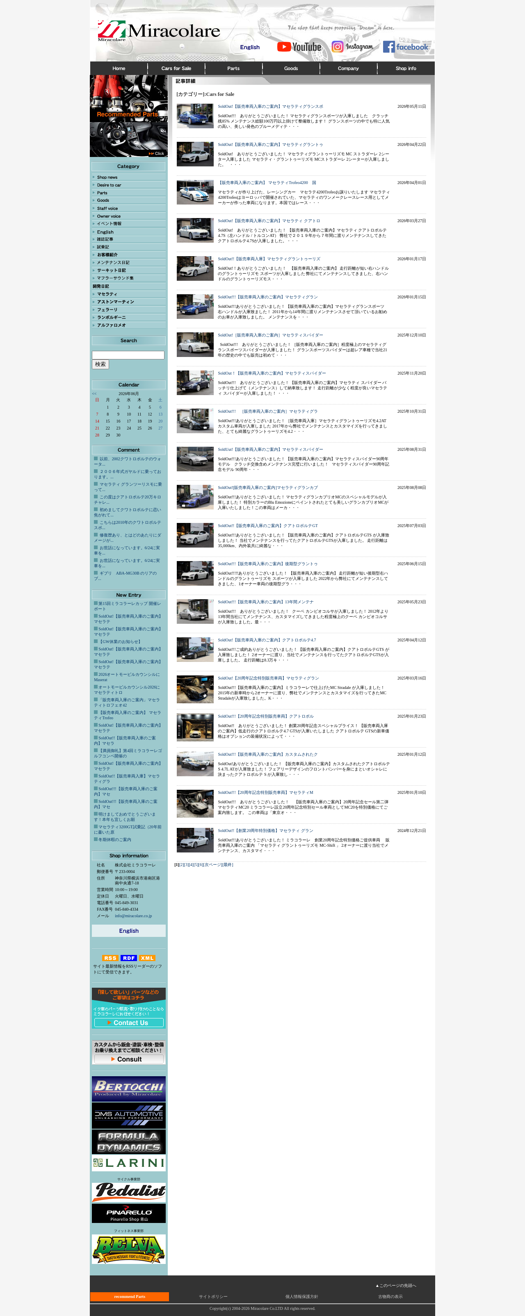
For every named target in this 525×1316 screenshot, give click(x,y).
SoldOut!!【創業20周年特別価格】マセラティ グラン (265, 830)
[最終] (227, 864)
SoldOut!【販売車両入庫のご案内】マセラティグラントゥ (270, 144)
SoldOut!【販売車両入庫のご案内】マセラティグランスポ (270, 106)
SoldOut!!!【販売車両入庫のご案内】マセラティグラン (267, 297)
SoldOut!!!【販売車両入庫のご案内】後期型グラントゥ (267, 563)
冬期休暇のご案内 (114, 839)
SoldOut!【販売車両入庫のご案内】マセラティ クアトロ (269, 220)
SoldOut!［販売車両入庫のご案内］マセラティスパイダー (270, 335)
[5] (196, 864)
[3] (186, 864)
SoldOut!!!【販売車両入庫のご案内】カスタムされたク (267, 754)
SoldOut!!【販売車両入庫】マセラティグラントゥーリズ (269, 259)
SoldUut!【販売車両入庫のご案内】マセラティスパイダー (270, 449)
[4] (191, 864)
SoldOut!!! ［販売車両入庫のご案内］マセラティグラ (267, 411)
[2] (181, 864)
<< (94, 393)
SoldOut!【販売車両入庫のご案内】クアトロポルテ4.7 (267, 640)
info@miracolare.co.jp (133, 916)
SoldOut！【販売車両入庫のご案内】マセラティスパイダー (272, 373)
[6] (201, 864)
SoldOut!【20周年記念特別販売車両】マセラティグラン (268, 678)
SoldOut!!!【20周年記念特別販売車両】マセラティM (265, 792)
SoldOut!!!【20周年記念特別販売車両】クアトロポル (265, 716)
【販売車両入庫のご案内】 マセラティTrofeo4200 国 (267, 182)
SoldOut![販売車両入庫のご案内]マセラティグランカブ (267, 487)
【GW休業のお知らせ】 (120, 641)
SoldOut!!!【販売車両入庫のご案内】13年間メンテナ (265, 602)
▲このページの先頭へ (395, 1285)
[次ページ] (212, 864)
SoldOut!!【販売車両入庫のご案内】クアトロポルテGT (267, 525)
